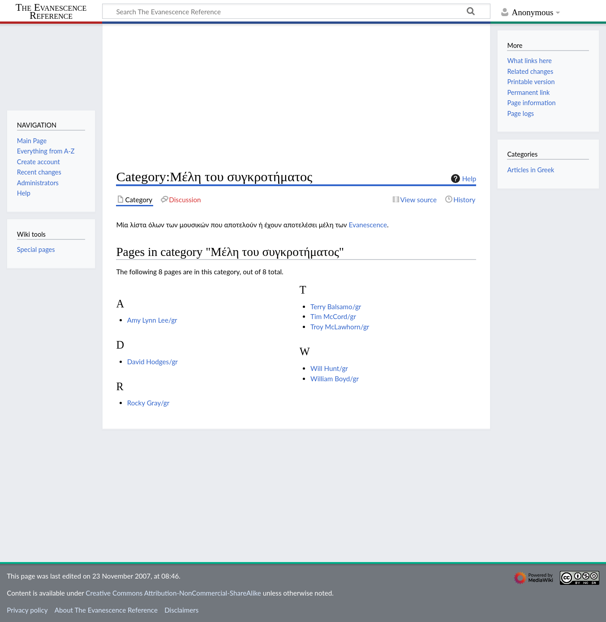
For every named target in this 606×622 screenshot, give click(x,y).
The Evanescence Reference (51, 12)
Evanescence (368, 225)
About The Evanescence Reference (106, 610)
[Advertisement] (296, 96)
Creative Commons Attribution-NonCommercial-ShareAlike (173, 593)
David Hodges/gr (152, 362)
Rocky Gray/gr (148, 403)
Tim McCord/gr (333, 316)
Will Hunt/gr (329, 368)
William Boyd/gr (334, 379)
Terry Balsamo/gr (335, 306)
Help (462, 178)
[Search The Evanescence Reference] (296, 11)
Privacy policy (27, 610)
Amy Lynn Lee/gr (152, 320)
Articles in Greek (530, 170)
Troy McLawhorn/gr (339, 327)
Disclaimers (181, 610)
